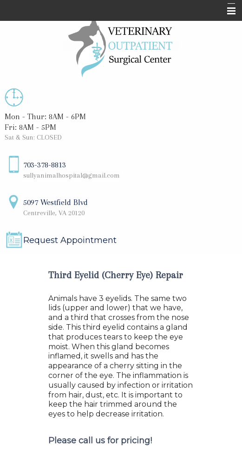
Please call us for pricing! (100, 440)
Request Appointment (70, 240)
